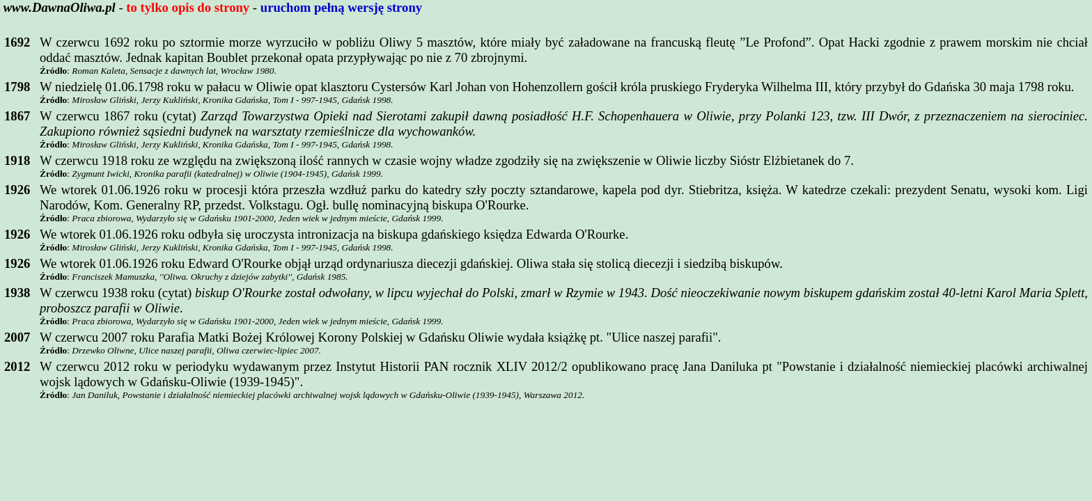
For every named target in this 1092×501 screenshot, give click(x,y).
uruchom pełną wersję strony (341, 7)
